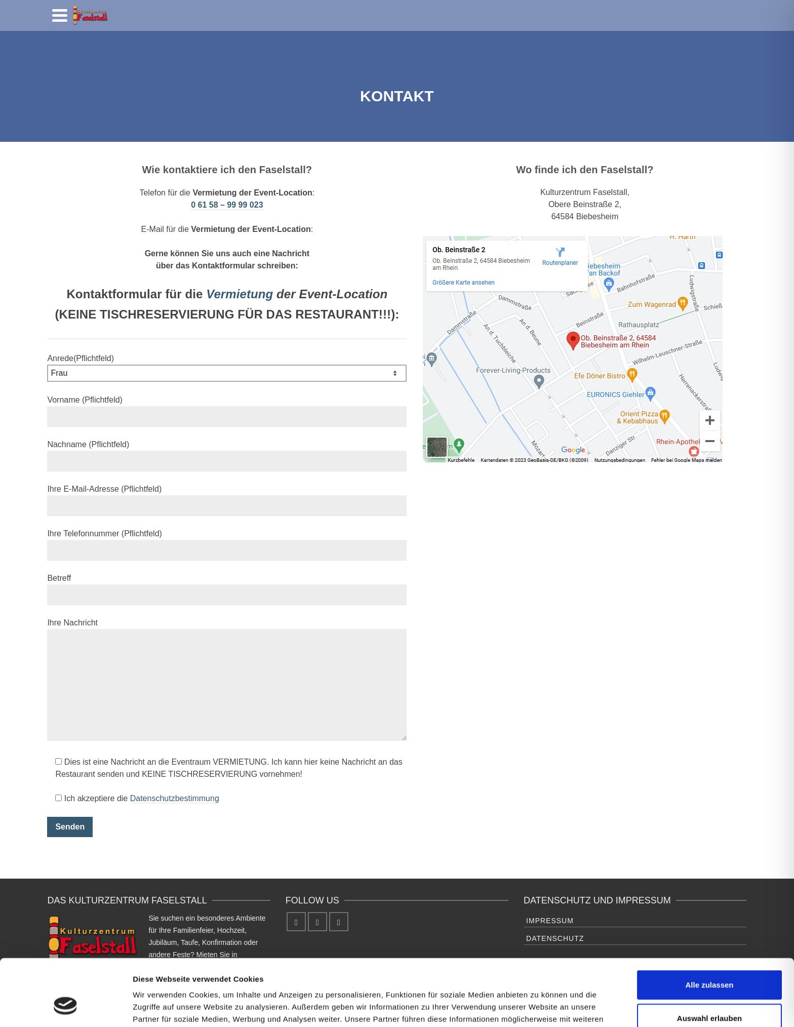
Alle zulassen (709, 927)
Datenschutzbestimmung (174, 798)
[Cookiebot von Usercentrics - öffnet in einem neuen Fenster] (65, 1007)
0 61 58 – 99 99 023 (227, 205)
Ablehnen (709, 994)
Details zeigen (538, 1007)
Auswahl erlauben (709, 961)
